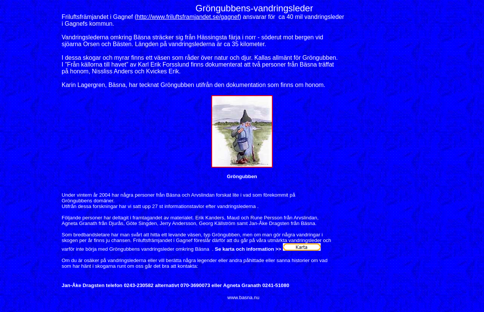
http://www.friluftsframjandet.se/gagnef (188, 17)
